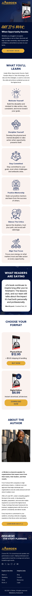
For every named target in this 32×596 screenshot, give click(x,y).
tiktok (14, 564)
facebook (2, 564)
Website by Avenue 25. (16, 593)
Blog (18, 575)
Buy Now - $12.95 (13, 51)
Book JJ (4, 582)
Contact (19, 577)
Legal (18, 582)
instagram (11, 564)
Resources (20, 580)
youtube (17, 564)
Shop (3, 580)
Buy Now (16, 363)
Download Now (16, 403)
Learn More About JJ (15, 524)
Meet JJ (4, 575)
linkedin (8, 564)
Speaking (4, 577)
